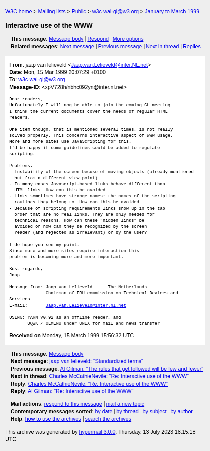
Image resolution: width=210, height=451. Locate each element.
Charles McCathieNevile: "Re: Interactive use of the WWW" (119, 376)
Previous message (120, 46)
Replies (192, 46)
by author (181, 411)
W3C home (18, 11)
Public (79, 11)
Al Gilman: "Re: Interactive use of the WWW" (80, 391)
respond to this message (73, 404)
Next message (77, 46)
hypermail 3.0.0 (97, 432)
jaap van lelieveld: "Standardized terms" (96, 361)
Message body (66, 39)
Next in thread (162, 46)
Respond (98, 39)
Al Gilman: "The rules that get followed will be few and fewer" (131, 369)
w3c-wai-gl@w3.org (115, 11)
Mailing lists (52, 11)
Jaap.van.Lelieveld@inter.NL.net (109, 65)
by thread (127, 411)
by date (103, 411)
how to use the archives (53, 419)
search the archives (108, 419)
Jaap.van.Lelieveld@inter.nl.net (86, 306)
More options (128, 39)
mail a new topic (125, 404)
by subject (154, 411)
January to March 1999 (172, 11)
